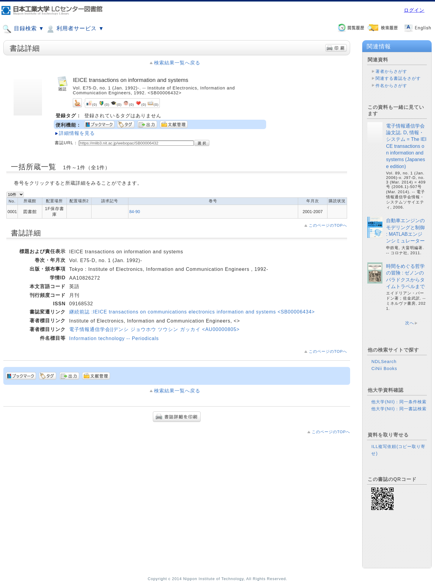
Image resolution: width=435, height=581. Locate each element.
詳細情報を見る (77, 133)
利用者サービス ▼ (75, 29)
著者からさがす (391, 71)
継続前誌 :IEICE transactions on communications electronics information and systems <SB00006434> (192, 311)
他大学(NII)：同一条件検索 (399, 401)
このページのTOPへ (328, 225)
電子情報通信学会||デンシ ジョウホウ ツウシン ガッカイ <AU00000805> (154, 329)
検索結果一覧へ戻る (177, 62)
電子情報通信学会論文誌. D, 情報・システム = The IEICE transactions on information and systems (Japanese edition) (406, 146)
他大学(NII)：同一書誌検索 (399, 408)
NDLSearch (383, 361)
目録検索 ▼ (23, 29)
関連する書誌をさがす (398, 78)
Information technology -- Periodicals (114, 338)
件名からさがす (391, 85)
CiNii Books (384, 368)
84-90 (134, 211)
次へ (409, 322)
